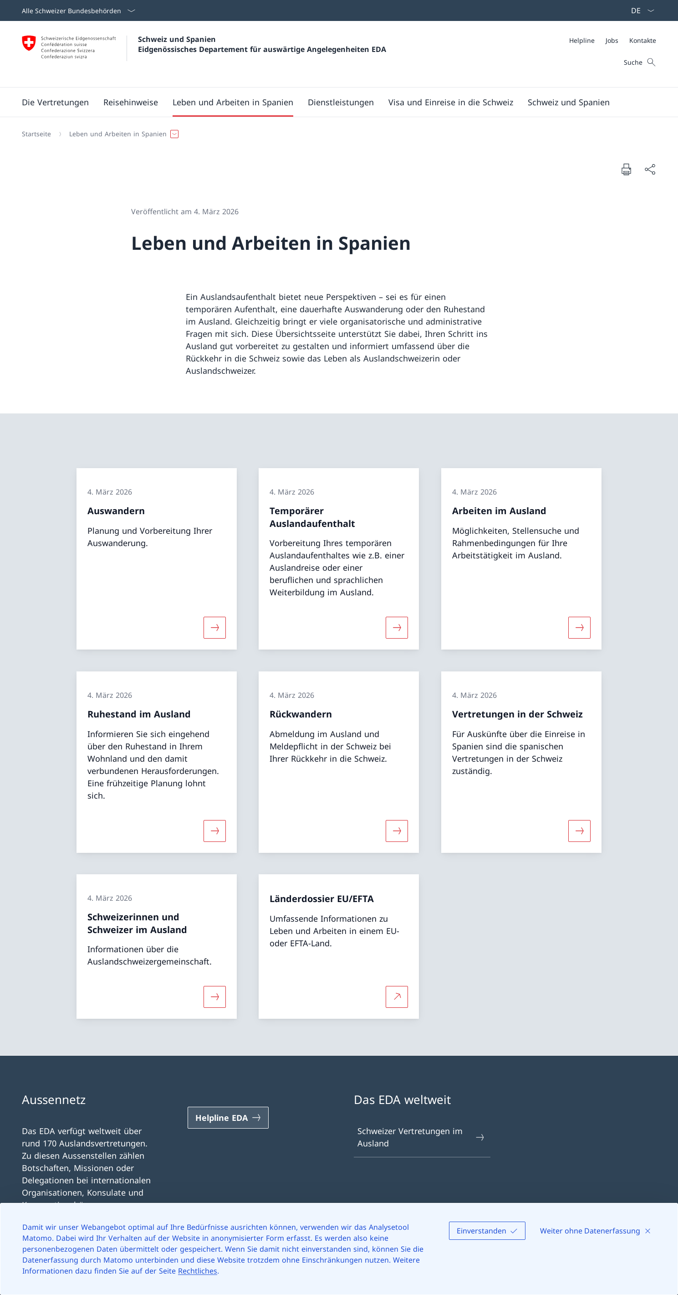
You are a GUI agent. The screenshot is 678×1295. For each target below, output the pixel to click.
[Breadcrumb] (335, 134)
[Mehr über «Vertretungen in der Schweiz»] (579, 830)
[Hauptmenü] (332, 102)
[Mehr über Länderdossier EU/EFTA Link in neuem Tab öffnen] (397, 997)
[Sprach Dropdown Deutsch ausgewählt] (639, 10)
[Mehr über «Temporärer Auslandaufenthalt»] (397, 628)
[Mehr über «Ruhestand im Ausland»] (215, 830)
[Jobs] (612, 40)
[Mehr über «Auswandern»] (215, 628)
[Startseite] (36, 134)
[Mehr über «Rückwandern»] (397, 830)
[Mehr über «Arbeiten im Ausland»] (579, 628)
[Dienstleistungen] (341, 102)
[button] (55, 102)
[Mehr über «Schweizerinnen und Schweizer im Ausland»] (215, 997)
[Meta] (613, 40)
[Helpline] (582, 40)
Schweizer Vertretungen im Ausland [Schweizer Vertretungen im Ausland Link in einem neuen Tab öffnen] (421, 1137)
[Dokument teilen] (650, 169)
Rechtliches (197, 1271)
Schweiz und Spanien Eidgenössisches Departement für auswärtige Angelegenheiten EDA (262, 44)
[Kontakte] (643, 40)
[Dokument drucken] (626, 169)
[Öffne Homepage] (204, 54)
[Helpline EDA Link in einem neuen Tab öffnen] (228, 1118)
